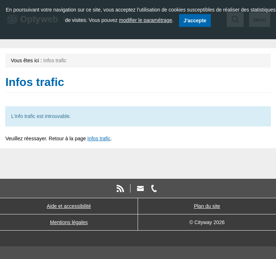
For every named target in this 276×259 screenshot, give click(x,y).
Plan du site (207, 206)
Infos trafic (99, 138)
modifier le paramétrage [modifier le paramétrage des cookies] (145, 20)
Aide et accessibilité (69, 206)
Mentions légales (69, 222)
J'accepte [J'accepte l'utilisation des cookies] (195, 20)
